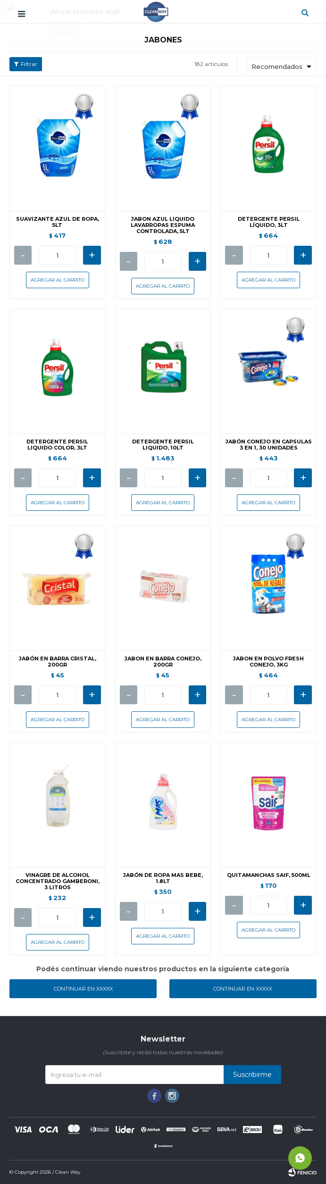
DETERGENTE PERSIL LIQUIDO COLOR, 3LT (57, 445)
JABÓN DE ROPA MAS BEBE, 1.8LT (163, 878)
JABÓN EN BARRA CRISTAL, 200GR (57, 662)
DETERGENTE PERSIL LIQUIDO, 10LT (163, 445)
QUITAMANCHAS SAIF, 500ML (268, 875)
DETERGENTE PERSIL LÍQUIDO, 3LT (269, 222)
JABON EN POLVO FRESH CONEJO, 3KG (268, 662)
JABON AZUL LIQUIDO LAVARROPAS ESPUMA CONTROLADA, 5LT (163, 225)
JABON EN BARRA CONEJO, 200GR (163, 662)
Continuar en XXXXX (83, 988)
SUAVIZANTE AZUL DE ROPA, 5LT (57, 222)
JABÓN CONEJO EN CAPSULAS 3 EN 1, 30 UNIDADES (269, 445)
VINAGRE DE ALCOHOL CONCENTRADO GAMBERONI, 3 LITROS (58, 881)
